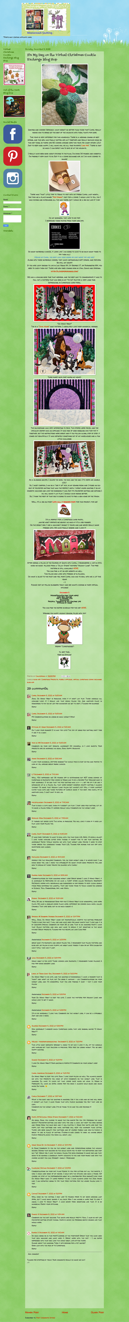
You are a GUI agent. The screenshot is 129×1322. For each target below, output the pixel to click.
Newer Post (32, 1312)
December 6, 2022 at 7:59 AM (55, 818)
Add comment (33, 1254)
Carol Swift (37, 834)
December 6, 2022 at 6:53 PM (51, 1026)
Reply (34, 707)
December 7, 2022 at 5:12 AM (70, 1117)
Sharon (35, 1026)
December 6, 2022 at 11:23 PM (50, 1060)
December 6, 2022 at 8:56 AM (55, 875)
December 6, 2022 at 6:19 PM (54, 994)
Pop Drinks (57, 197)
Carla (34, 1096)
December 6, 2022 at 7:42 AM (46, 774)
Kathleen (35, 857)
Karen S (35, 1232)
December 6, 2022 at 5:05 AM (49, 695)
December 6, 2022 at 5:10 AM (58, 727)
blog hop (37, 679)
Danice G (35, 1214)
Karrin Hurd (37, 875)
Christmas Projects (49, 679)
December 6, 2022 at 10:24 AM (50, 898)
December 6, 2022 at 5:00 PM (64, 973)
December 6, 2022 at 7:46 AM (56, 802)
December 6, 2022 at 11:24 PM (57, 1073)
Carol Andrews (38, 1073)
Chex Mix (85, 145)
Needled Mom (37, 818)
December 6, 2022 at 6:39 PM (54, 1010)
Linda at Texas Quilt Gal (42, 973)
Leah (34, 958)
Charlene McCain (39, 1168)
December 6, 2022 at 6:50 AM (49, 758)
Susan (34, 898)
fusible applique (65, 679)
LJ (32, 774)
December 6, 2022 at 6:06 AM (53, 743)
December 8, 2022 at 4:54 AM (52, 1214)
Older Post (97, 1312)
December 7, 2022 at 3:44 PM (59, 1145)
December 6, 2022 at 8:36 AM (54, 834)
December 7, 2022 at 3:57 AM (49, 1096)
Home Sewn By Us (39, 1145)
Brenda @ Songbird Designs (43, 916)
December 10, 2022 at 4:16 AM (51, 1232)
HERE (75, 568)
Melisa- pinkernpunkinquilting (44, 1041)
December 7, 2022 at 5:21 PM (50, 1193)
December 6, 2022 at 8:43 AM (52, 857)
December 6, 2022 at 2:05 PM (54, 939)
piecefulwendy (38, 802)
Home (65, 1312)
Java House (44, 326)
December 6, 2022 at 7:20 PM (70, 1041)
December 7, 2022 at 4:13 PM (59, 1168)
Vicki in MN (36, 743)
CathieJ (35, 1193)
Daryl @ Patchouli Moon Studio (45, 1117)
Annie (34, 758)
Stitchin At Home (39, 727)
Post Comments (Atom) (45, 1318)
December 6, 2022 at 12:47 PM (67, 916)
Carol (34, 695)
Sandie (34, 1060)
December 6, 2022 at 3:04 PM (48, 958)
